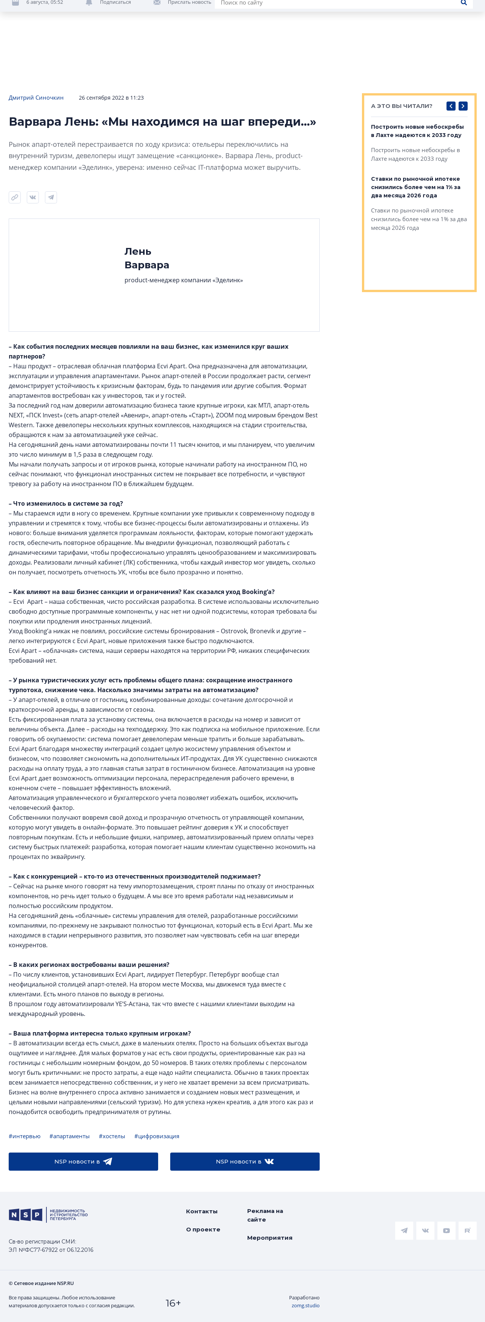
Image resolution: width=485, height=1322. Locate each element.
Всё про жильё (245, 48)
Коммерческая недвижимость (336, 48)
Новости (23, 48)
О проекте (203, 1229)
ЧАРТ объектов (80, 48)
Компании (419, 48)
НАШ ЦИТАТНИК (268, 6)
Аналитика (186, 48)
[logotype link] (51, 18)
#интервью (24, 1136)
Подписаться (115, 71)
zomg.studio (306, 1305)
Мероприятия (270, 1237)
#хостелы (112, 1136)
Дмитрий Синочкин (36, 97)
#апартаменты (69, 1136)
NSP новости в (83, 1161)
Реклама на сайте (265, 1215)
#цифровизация (156, 1136)
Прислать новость (189, 71)
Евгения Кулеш (454, 29)
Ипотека (137, 48)
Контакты (202, 1211)
